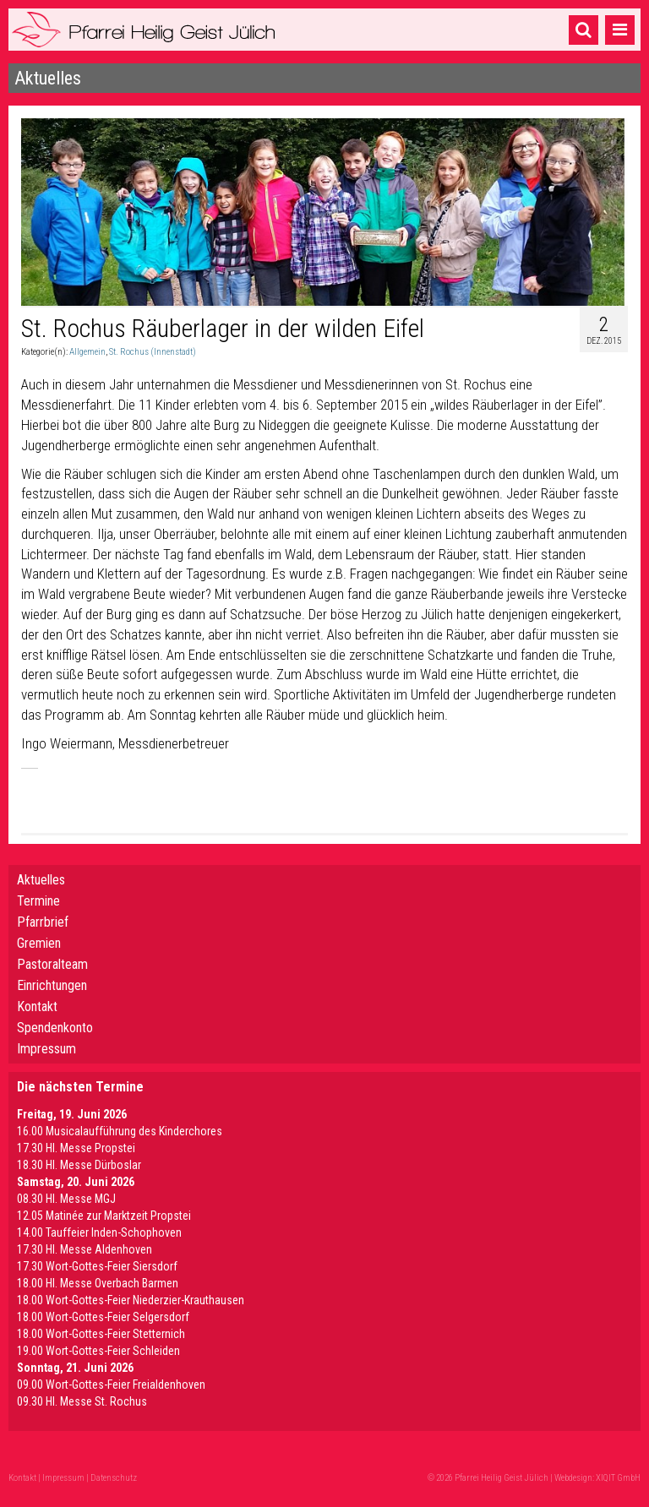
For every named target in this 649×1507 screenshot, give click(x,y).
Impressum (46, 1049)
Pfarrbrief (42, 922)
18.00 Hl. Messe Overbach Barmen (97, 1283)
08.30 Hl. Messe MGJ (66, 1198)
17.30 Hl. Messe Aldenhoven (84, 1249)
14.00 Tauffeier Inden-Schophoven (99, 1232)
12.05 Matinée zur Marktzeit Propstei (104, 1215)
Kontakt (37, 1006)
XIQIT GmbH (618, 1477)
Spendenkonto (55, 1028)
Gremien (39, 943)
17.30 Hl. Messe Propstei (76, 1148)
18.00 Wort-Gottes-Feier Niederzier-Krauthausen (130, 1300)
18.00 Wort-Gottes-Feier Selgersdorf (103, 1317)
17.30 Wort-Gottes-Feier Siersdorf (97, 1266)
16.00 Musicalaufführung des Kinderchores (119, 1131)
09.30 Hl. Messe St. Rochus (82, 1401)
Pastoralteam (52, 964)
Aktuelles (41, 880)
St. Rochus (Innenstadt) (152, 351)
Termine (38, 901)
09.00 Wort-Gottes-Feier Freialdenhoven (111, 1384)
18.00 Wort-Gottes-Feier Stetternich (101, 1334)
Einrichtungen (52, 985)
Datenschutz (113, 1477)
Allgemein (87, 351)
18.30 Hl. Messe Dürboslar (79, 1165)
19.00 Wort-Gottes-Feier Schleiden (98, 1350)
